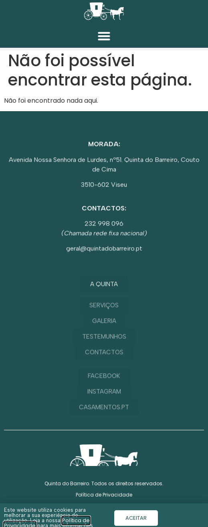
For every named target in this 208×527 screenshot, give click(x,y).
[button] (104, 36)
